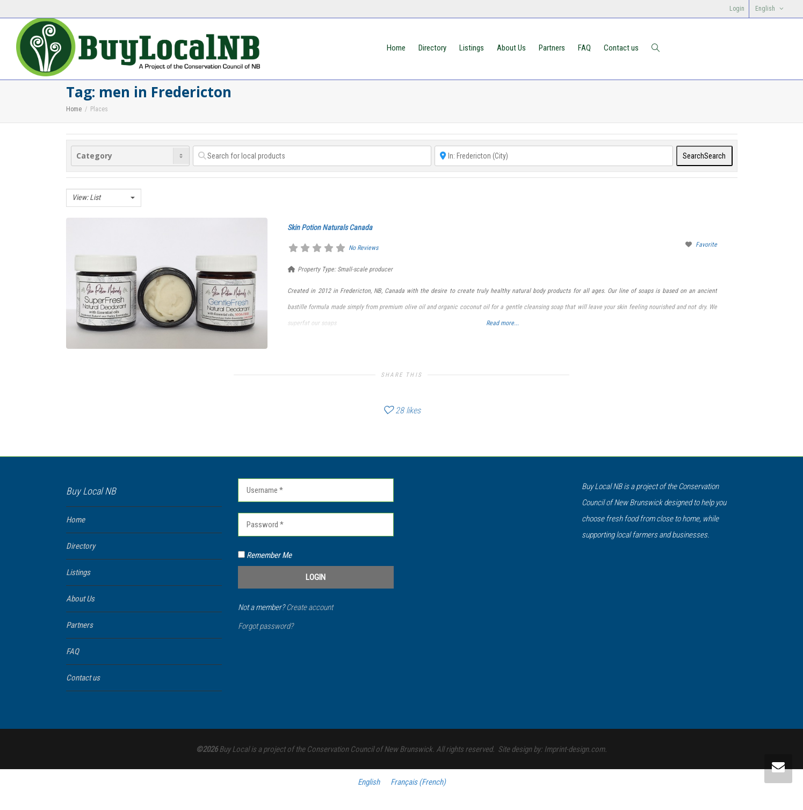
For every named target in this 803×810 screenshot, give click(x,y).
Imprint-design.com (574, 749)
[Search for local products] (312, 156)
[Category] (130, 156)
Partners (552, 48)
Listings (471, 48)
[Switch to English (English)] (368, 782)
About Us (511, 48)
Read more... (502, 323)
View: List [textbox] (86, 197)
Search (704, 156)
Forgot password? (265, 626)
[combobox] (103, 198)
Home (396, 48)
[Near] (554, 156)
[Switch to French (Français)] (418, 782)
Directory (432, 48)
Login (736, 8)
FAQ (584, 48)
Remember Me (265, 555)
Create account (309, 607)
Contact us (621, 48)
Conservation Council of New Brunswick (369, 749)
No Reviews (363, 248)
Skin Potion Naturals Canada (329, 227)
